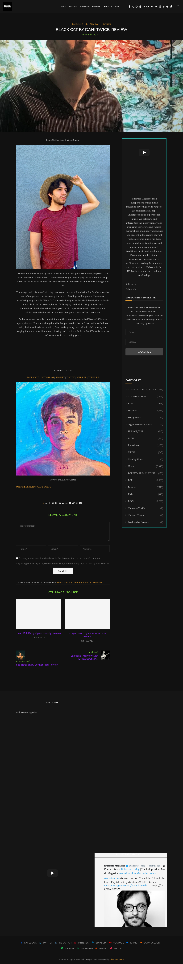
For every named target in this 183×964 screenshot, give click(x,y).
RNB (145, 494)
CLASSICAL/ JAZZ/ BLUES (145, 389)
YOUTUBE (93, 377)
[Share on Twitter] (53, 503)
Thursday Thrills (145, 508)
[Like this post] (46, 503)
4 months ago (153, 865)
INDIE (145, 438)
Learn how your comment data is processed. (80, 582)
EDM (145, 403)
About (106, 6)
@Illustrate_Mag (137, 865)
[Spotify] (160, 6)
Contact (115, 6)
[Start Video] (144, 152)
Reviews (96, 6)
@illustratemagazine (26, 712)
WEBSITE (82, 377)
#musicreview (127, 873)
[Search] (178, 6)
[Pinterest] (140, 6)
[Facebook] (129, 6)
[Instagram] (136, 6)
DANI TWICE (44, 486)
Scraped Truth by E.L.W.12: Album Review (87, 635)
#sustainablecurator (26, 486)
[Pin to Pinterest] (56, 503)
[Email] (152, 6)
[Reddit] (167, 6)
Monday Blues (145, 459)
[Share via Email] (80, 503)
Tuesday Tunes (145, 515)
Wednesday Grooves (145, 522)
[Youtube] (147, 6)
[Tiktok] (171, 6)
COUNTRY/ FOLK (145, 396)
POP (145, 480)
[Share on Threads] (77, 503)
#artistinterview (147, 873)
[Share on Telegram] (70, 503)
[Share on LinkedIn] (60, 503)
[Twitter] (133, 6)
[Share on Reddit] (63, 503)
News (63, 6)
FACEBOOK (33, 377)
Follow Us (130, 289)
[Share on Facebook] (49, 503)
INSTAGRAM (47, 377)
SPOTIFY (60, 377)
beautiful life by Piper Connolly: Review (39, 633)
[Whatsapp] (164, 6)
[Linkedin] (144, 6)
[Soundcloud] (155, 6)
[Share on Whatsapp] (66, 503)
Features (72, 6)
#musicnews (112, 878)
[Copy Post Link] (73, 503)
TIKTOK (71, 377)
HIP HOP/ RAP (145, 431)
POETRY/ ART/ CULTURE (145, 473)
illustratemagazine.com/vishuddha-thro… (127, 885)
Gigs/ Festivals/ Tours (145, 424)
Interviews (84, 6)
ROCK (145, 501)
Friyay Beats (145, 417)
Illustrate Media (117, 959)
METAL (145, 452)
